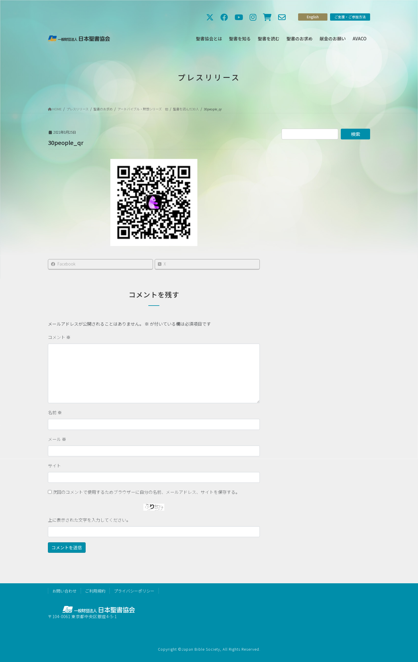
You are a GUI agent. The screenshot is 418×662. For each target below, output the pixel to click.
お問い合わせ (64, 591)
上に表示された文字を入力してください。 (89, 520)
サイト (54, 465)
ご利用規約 (95, 591)
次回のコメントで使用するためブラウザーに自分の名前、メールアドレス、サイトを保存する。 (146, 492)
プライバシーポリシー (134, 591)
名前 (55, 412)
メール (57, 439)
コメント (59, 337)
